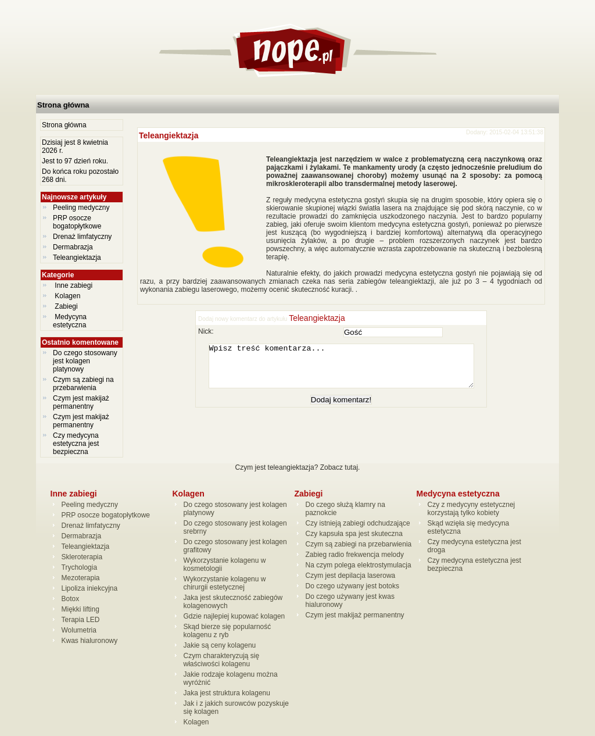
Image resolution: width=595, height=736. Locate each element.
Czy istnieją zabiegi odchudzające (358, 523)
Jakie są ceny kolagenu (220, 645)
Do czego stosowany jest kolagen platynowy (85, 361)
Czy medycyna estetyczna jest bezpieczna (76, 443)
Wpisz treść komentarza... (347, 370)
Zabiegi (66, 306)
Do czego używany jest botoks (352, 586)
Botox (71, 599)
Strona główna (63, 105)
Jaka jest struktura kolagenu (227, 693)
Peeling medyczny (81, 207)
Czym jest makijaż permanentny (81, 402)
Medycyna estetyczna (70, 321)
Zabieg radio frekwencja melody (355, 555)
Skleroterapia (82, 557)
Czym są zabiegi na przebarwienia (83, 384)
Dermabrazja (73, 247)
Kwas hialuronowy (90, 641)
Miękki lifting (80, 609)
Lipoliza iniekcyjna (90, 588)
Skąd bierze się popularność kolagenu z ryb (227, 631)
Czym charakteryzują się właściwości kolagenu (222, 660)
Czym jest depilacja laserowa (351, 575)
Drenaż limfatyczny (82, 237)
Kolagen (68, 296)
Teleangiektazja (77, 257)
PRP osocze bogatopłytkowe (77, 222)
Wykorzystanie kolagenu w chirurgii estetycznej (225, 583)
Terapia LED (81, 620)
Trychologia (80, 567)
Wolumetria (79, 630)
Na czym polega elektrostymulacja (358, 565)
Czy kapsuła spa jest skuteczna (354, 534)
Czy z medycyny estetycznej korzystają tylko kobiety (471, 509)
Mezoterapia (81, 578)
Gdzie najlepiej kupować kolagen (234, 616)
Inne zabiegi (73, 285)
